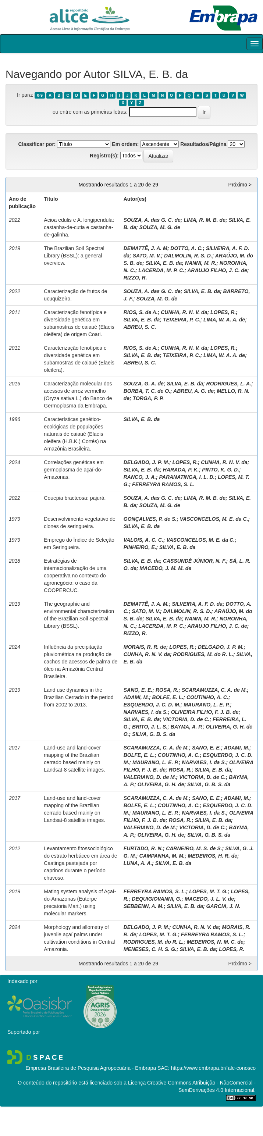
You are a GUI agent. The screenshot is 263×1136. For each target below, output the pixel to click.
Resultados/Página (203, 144)
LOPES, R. (223, 312)
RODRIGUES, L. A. (228, 384)
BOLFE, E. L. (168, 697)
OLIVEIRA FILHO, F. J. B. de (205, 712)
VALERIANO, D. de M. (150, 777)
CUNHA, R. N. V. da (184, 312)
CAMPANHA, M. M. (162, 856)
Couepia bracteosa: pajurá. (75, 498)
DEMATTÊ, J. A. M (145, 248)
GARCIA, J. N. (223, 906)
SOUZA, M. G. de (159, 227)
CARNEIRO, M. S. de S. (194, 848)
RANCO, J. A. (140, 477)
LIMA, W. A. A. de (224, 320)
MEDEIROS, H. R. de (213, 856)
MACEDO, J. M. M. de (165, 568)
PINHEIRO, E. (140, 547)
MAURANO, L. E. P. (207, 705)
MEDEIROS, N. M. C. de (215, 942)
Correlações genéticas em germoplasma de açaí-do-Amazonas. (74, 469)
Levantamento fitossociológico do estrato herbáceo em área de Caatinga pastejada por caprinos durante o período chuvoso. (80, 863)
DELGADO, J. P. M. (146, 462)
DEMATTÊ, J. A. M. (146, 604)
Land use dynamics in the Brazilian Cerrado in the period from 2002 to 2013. (78, 697)
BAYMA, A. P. (187, 727)
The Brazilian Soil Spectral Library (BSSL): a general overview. (74, 255)
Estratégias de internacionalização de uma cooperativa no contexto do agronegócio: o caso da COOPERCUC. (75, 575)
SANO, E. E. (138, 690)
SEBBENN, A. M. (144, 906)
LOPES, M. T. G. (208, 891)
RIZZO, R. (135, 278)
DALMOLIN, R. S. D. (188, 256)
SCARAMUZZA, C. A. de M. (214, 690)
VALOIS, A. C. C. (143, 540)
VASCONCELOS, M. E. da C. (214, 519)
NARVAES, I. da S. (146, 712)
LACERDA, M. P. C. (161, 270)
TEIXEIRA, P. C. (181, 320)
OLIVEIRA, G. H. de (161, 784)
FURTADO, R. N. (143, 848)
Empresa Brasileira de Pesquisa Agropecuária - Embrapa (90, 1068)
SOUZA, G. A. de (144, 384)
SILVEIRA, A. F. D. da (197, 604)
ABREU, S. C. (140, 327)
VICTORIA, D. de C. (186, 719)
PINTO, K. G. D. (220, 470)
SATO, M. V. (147, 256)
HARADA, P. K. (181, 470)
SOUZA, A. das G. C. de (152, 220)
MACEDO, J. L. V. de (209, 899)
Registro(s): (104, 156)
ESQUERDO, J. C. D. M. (152, 705)
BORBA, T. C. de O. (147, 391)
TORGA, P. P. (148, 398)
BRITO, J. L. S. (149, 727)
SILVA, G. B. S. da (153, 734)
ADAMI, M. (136, 697)
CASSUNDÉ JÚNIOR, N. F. (194, 561)
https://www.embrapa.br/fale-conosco (213, 1068)
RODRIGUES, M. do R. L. (203, 654)
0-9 (40, 95)
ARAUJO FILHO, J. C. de (217, 270)
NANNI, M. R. (201, 263)
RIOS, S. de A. (141, 312)
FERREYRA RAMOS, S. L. (163, 484)
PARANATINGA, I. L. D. (186, 477)
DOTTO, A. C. (186, 248)
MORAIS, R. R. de (145, 647)
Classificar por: (37, 144)
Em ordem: (125, 144)
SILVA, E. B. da (164, 263)
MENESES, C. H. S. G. (150, 949)
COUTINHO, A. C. (207, 697)
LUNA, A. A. (138, 863)
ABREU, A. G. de (193, 391)
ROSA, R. (167, 690)
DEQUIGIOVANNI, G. (156, 899)
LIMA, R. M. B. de (204, 220)
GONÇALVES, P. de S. (150, 519)
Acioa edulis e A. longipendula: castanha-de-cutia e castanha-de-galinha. (79, 227)
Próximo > (240, 185)
